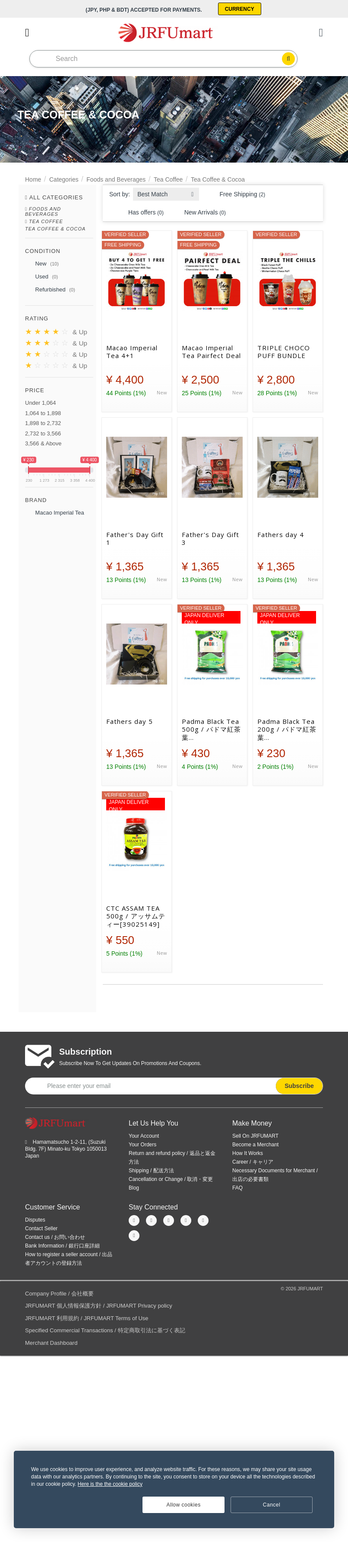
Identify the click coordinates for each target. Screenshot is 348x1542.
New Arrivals (200, 212)
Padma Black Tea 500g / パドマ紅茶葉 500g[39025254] (211, 729)
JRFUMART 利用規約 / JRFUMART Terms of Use (87, 1317)
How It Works (247, 1152)
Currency (241, 9)
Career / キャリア (252, 1161)
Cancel (271, 1505)
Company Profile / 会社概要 (59, 1292)
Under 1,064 (40, 402)
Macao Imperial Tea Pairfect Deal (211, 351)
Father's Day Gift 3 (210, 538)
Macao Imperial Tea (54, 512)
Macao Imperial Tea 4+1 (132, 351)
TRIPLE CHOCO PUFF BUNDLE (283, 351)
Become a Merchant (255, 1144)
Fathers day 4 (280, 534)
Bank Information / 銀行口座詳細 (62, 1245)
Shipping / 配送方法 (151, 1170)
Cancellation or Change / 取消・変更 (171, 1178)
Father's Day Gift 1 (135, 538)
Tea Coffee (168, 178)
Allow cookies (184, 1505)
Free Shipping (237, 194)
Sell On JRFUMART (255, 1135)
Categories (64, 178)
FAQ (237, 1187)
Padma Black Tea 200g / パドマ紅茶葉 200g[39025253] (286, 729)
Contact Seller (41, 1228)
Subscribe (299, 1084)
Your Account (144, 1135)
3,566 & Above (43, 443)
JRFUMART (310, 1287)
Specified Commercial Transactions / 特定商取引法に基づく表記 (105, 1330)
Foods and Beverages (116, 178)
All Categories (56, 196)
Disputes (35, 1219)
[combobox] (166, 191)
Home (33, 178)
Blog (134, 1187)
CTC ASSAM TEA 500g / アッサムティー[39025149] (135, 915)
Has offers (141, 212)
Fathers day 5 (129, 721)
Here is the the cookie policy (110, 1484)
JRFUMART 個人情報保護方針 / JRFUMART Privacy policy (98, 1305)
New (42, 264)
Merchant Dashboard (51, 1342)
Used (41, 277)
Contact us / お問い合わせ (55, 1236)
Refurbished (50, 290)
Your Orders (142, 1144)
